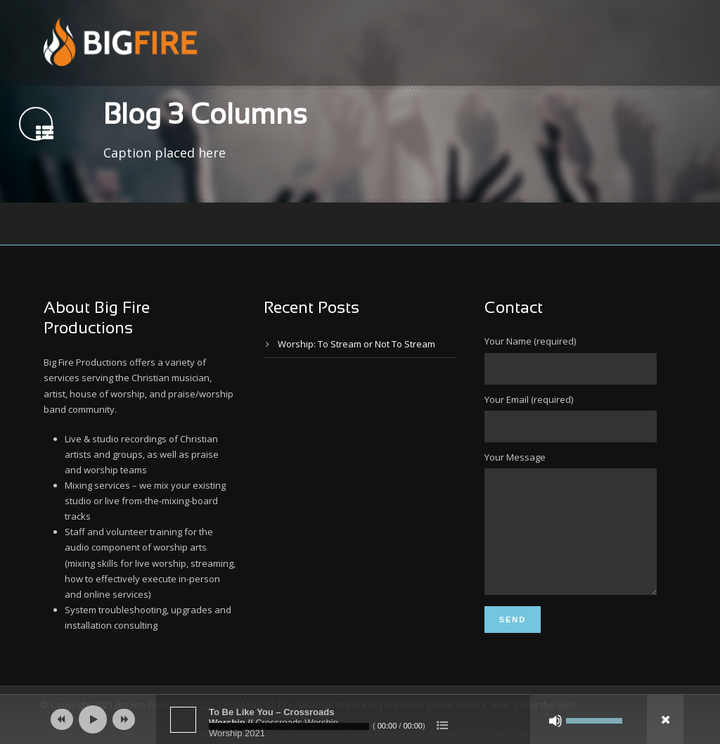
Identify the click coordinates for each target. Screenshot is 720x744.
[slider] (289, 726)
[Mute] (555, 721)
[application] (360, 719)
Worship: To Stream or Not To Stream (356, 344)
